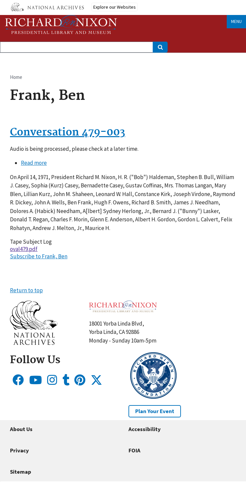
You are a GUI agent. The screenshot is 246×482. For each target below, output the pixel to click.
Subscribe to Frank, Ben (38, 256)
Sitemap (20, 471)
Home (16, 77)
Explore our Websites (114, 7)
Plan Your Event (154, 411)
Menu (236, 21)
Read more (34, 162)
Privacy (19, 450)
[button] (33, 343)
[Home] (61, 24)
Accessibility (144, 429)
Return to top (26, 290)
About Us (21, 429)
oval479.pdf (24, 249)
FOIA (134, 450)
